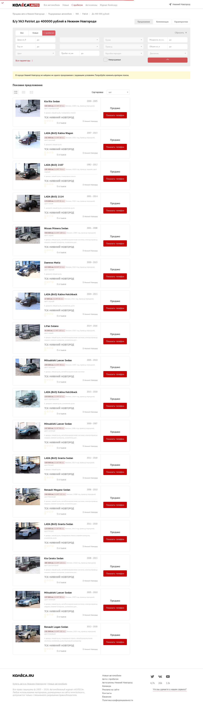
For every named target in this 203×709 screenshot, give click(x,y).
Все (22, 33)
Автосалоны (91, 5)
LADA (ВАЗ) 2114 (53, 196)
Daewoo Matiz (52, 262)
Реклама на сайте (110, 689)
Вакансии (106, 696)
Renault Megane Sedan (57, 489)
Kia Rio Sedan (52, 101)
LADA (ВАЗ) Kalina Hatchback (60, 294)
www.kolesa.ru (77, 692)
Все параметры (25, 60)
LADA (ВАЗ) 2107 (53, 164)
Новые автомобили (57, 683)
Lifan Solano (51, 326)
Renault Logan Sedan (56, 626)
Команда (106, 686)
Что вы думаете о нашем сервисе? (170, 689)
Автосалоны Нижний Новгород (117, 682)
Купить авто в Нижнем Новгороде (29, 683)
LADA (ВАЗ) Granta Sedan (58, 458)
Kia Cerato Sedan (53, 558)
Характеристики (181, 21)
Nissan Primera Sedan (56, 228)
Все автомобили (52, 5)
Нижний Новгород (90, 121)
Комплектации (162, 21)
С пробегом (77, 5)
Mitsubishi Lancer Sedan (58, 360)
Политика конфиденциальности (117, 700)
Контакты (107, 693)
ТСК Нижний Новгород (59, 117)
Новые (65, 5)
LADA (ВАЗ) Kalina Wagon (58, 133)
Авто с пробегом (110, 679)
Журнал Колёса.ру (108, 5)
